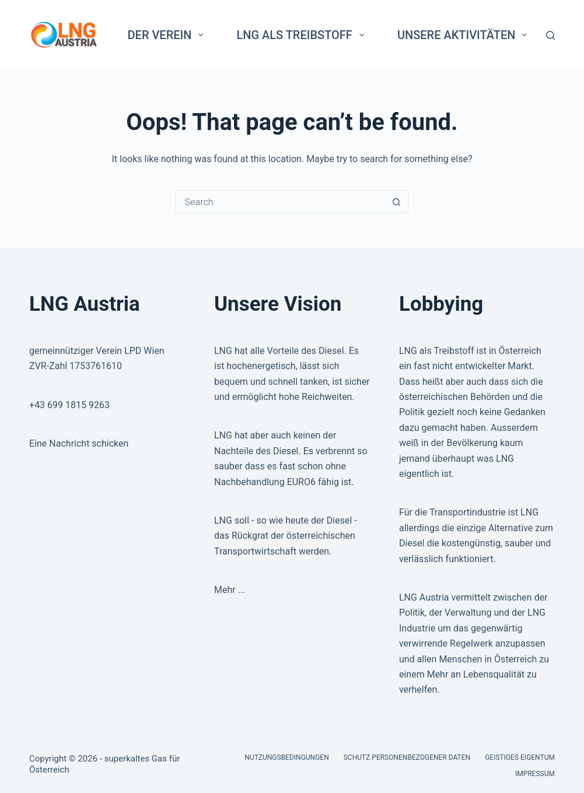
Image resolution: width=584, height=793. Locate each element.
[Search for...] (280, 201)
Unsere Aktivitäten (464, 35)
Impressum (535, 774)
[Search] (550, 35)
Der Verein (168, 35)
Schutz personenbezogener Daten (407, 757)
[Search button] (396, 201)
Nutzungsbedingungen (286, 757)
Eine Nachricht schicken (78, 443)
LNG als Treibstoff (302, 35)
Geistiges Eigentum (520, 757)
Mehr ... (229, 589)
